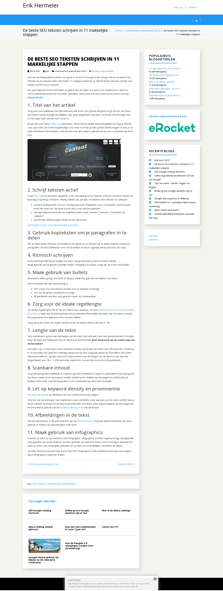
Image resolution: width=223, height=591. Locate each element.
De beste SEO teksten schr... (164, 75)
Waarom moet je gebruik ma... (165, 95)
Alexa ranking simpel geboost (40, 529)
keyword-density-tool (71, 408)
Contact (193, 7)
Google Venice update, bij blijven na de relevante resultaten (43, 560)
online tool (55, 124)
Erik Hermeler (41, 5)
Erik (46, 71)
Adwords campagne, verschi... (165, 89)
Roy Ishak (39, 196)
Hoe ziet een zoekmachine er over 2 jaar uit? (80, 529)
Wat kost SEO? (162, 160)
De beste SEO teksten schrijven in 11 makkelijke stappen (73, 62)
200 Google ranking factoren (39, 512)
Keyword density (37, 395)
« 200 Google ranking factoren (43, 464)
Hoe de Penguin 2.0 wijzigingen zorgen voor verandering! (79, 546)
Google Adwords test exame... (165, 68)
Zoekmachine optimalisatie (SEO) (70, 71)
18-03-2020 (34, 71)
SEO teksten (39, 484)
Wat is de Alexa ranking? (116, 511)
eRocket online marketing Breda (168, 116)
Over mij (178, 7)
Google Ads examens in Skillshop (171, 199)
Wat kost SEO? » (126, 464)
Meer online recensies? (166, 210)
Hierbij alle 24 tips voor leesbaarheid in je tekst (53, 225)
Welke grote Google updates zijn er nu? (77, 512)
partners (153, 240)
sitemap (153, 236)
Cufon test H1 (110, 527)
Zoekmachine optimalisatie (61, 484)
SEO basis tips (85, 421)
